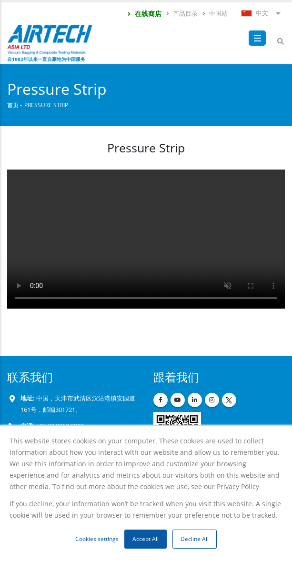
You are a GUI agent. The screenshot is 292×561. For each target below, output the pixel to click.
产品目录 (181, 13)
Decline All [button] (195, 539)
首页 (13, 105)
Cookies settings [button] (97, 539)
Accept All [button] (145, 539)
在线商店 (144, 13)
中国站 (214, 13)
